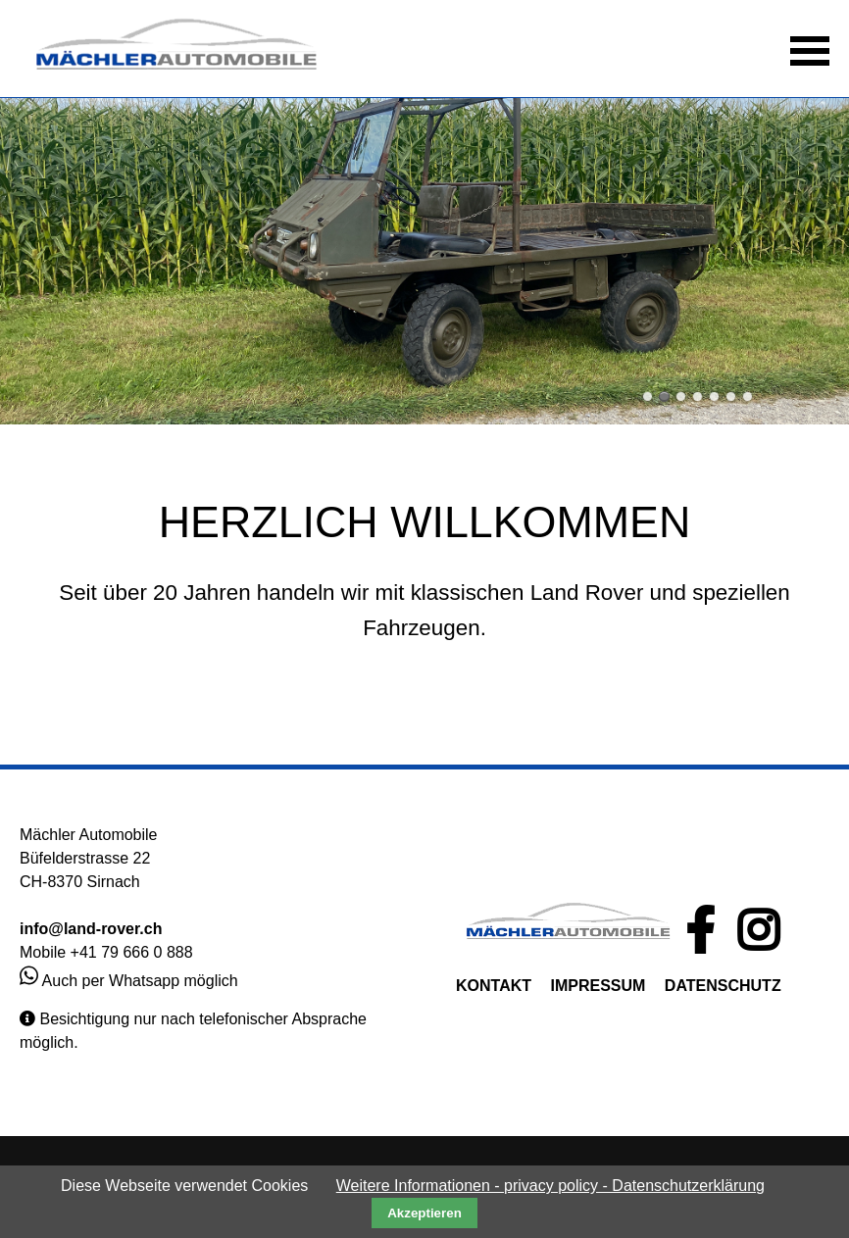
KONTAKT (493, 985)
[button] (809, 49)
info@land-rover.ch (91, 928)
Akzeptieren (424, 1213)
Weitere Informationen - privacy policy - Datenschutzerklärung (550, 1185)
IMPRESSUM (597, 985)
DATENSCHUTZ (723, 985)
